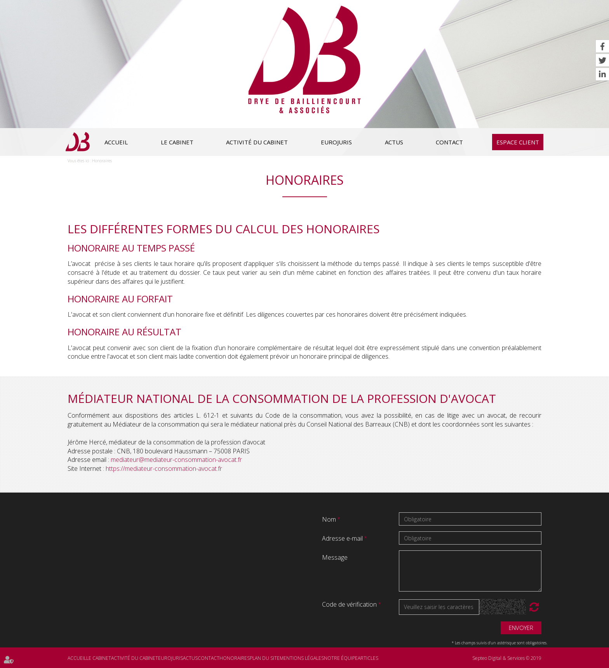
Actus (394, 142)
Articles (368, 658)
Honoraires (102, 160)
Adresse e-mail (343, 538)
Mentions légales (302, 658)
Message (335, 557)
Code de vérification (349, 604)
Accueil (116, 142)
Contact (449, 142)
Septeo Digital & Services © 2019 (506, 658)
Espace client (517, 142)
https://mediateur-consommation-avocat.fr (164, 468)
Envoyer (521, 628)
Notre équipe (341, 658)
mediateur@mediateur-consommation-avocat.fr (176, 459)
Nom (330, 519)
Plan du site (265, 658)
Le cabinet (177, 142)
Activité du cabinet (257, 142)
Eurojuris (336, 142)
